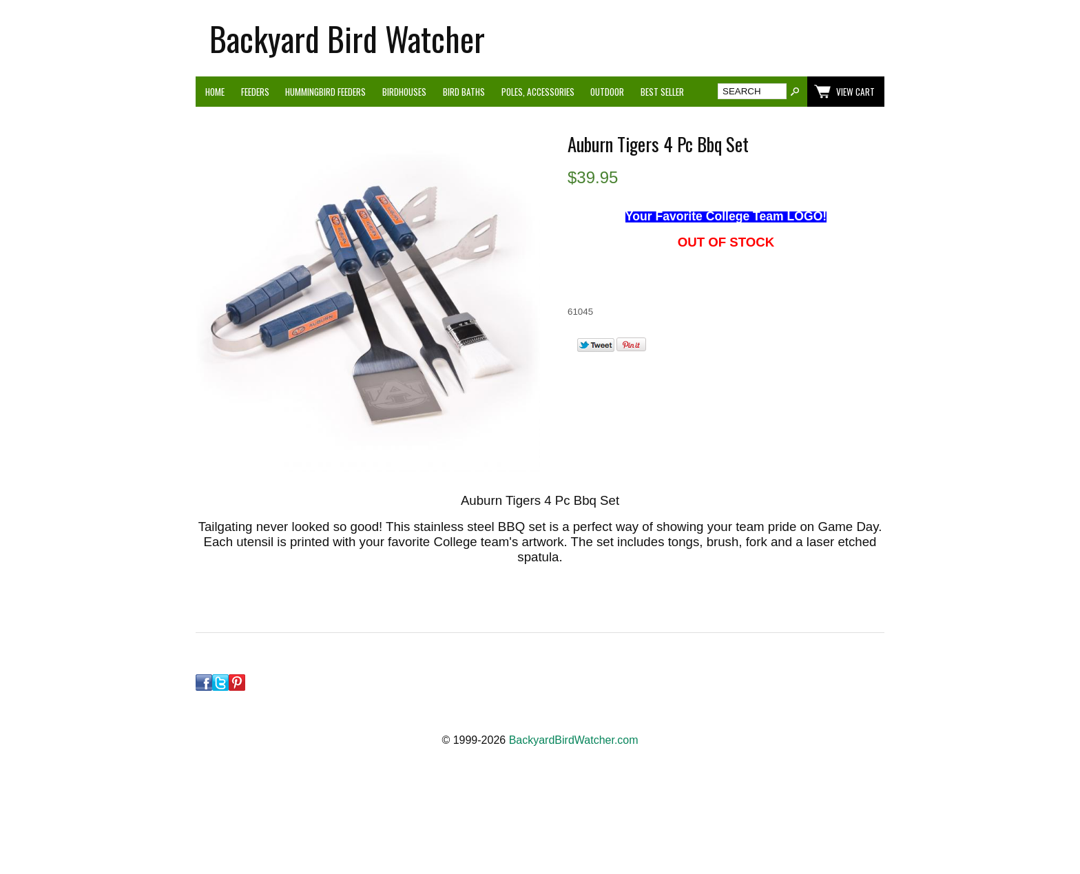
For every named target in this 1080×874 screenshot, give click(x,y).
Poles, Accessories (537, 91)
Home (215, 91)
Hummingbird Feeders (325, 91)
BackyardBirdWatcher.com (573, 740)
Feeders (255, 91)
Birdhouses (404, 91)
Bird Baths (464, 91)
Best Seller (662, 91)
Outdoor (607, 91)
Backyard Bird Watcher (347, 38)
